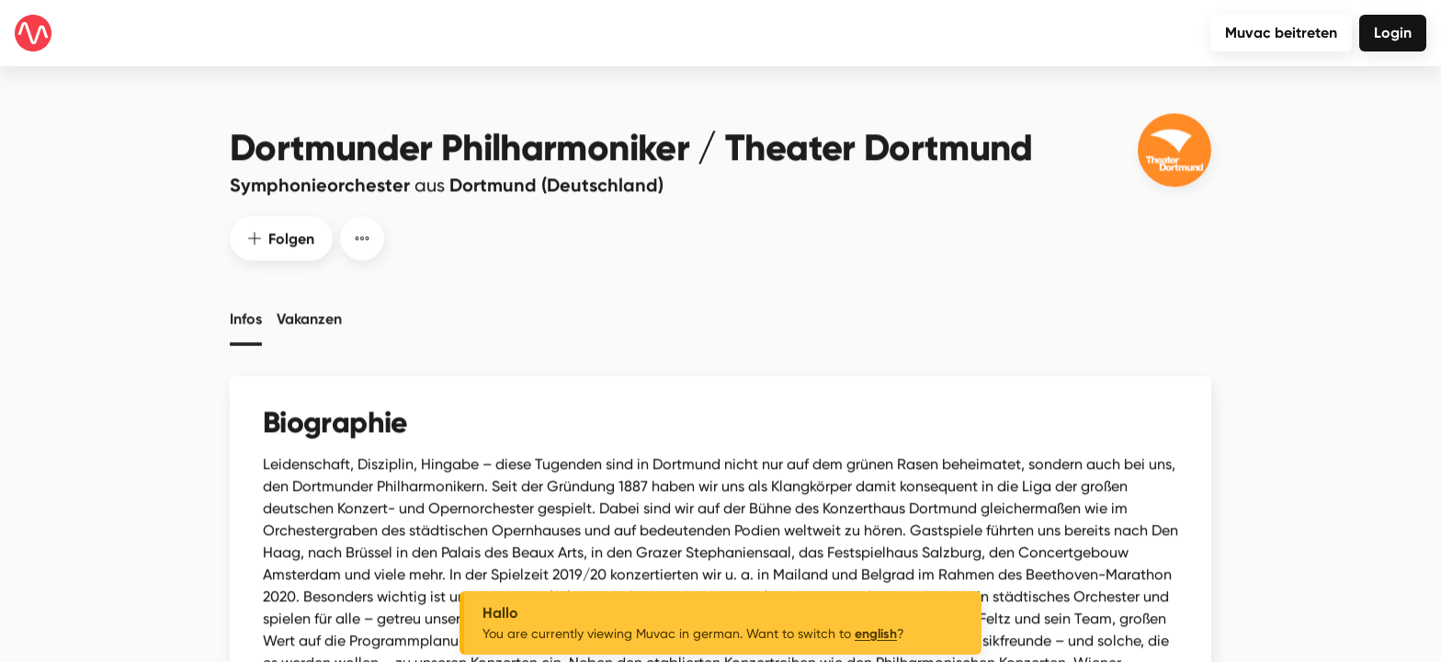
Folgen (281, 233)
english (876, 634)
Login (1393, 32)
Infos (246, 312)
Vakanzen (309, 312)
